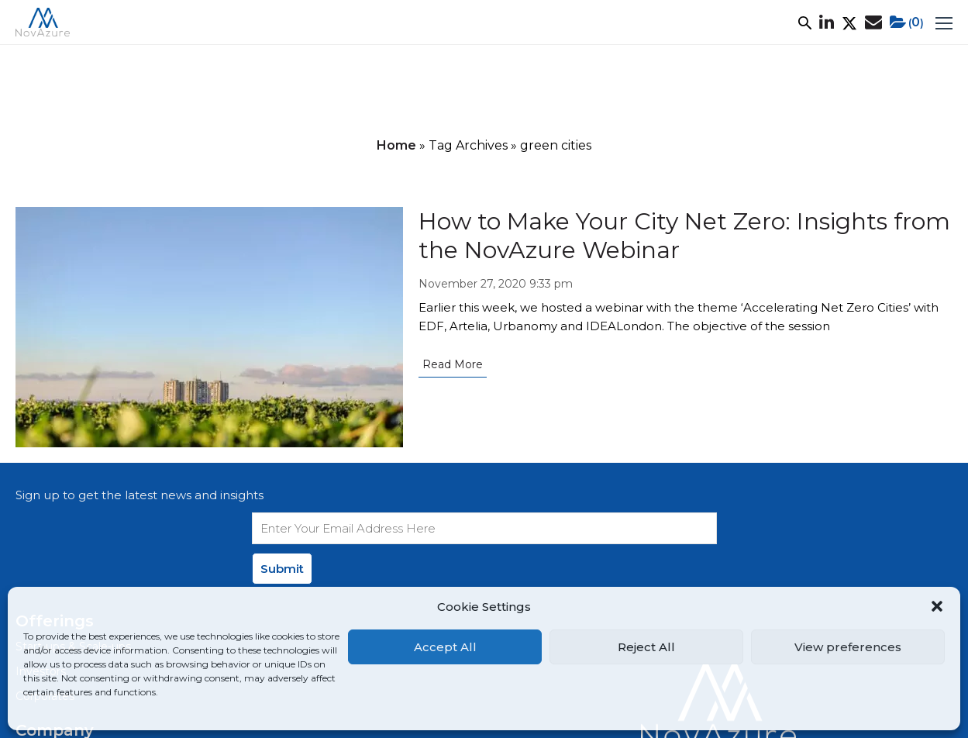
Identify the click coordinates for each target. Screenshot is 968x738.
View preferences (847, 647)
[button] (937, 606)
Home (396, 145)
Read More (452, 364)
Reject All (646, 647)
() (907, 22)
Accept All (445, 647)
